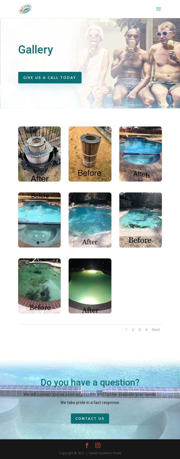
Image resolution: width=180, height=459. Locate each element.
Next (156, 329)
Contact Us (90, 418)
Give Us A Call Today (50, 77)
